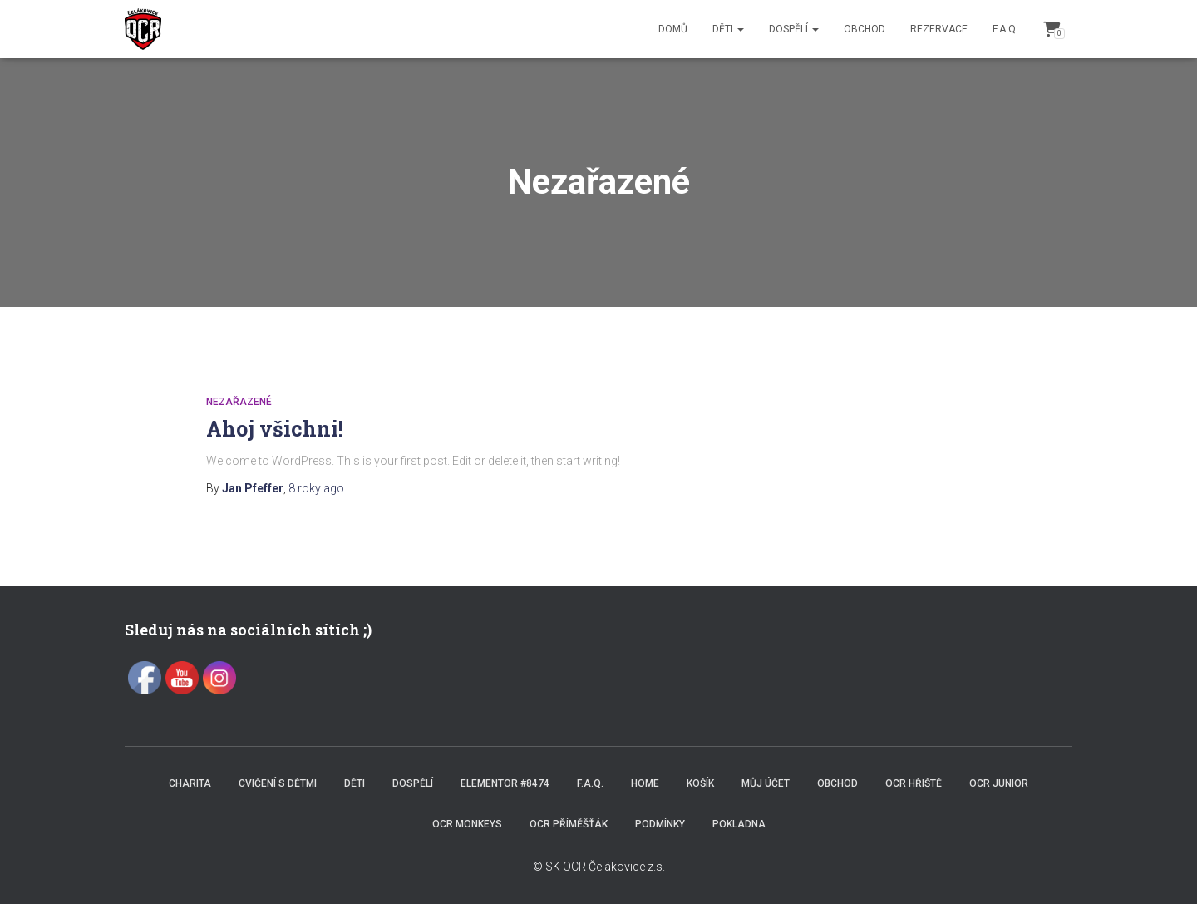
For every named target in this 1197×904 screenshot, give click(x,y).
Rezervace (939, 29)
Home (645, 783)
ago (316, 488)
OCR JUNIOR (998, 783)
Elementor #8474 (505, 783)
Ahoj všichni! (274, 428)
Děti (728, 29)
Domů (672, 29)
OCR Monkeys (467, 824)
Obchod (864, 29)
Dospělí (794, 29)
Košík (700, 783)
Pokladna (739, 824)
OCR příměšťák (569, 824)
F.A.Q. (1005, 29)
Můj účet (765, 783)
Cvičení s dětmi (278, 783)
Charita (190, 783)
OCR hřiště (913, 783)
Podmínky (660, 824)
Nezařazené (239, 402)
